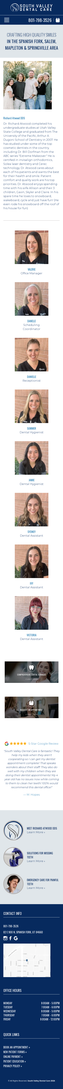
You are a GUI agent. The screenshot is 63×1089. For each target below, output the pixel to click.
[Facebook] (10, 938)
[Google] (16, 938)
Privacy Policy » (12, 1066)
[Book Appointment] (58, 20)
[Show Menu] (6, 20)
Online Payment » (13, 1057)
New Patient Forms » (15, 1052)
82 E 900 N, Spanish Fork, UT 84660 (23, 932)
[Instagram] (5, 938)
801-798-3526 (40, 20)
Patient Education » (14, 1061)
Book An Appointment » (16, 1047)
